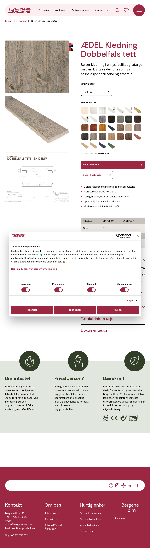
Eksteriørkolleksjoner (91, 519)
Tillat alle (118, 310)
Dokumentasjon (80, 10)
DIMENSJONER (88, 84)
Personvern (121, 518)
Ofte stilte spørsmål (90, 513)
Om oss (53, 505)
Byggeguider (86, 531)
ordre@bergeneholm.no (18, 524)
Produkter (44, 10)
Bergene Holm (130, 507)
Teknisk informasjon (98, 318)
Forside (8, 21)
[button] (37, 67)
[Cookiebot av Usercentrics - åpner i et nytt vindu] (118, 236)
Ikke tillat (32, 310)
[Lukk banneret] (138, 236)
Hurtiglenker (92, 505)
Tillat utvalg (75, 310)
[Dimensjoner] (96, 92)
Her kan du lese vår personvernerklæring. (34, 269)
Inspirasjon (60, 10)
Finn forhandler (113, 164)
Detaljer (129, 300)
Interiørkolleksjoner (90, 525)
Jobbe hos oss (52, 513)
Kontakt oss (101, 10)
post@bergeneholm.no (23, 528)
